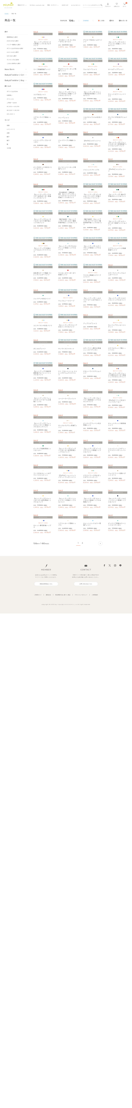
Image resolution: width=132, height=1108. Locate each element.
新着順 (110, 20)
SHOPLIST (65, 5)
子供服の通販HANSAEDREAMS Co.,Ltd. (67, 1099)
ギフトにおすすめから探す (15, 48)
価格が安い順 (123, 20)
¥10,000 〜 (11, 114)
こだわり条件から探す (14, 63)
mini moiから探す (13, 52)
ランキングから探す (13, 59)
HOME (7, 13)
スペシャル (10, 99)
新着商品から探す (12, 37)
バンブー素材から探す (14, 44)
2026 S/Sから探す (13, 41)
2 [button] (82, 1037)
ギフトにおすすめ (12, 91)
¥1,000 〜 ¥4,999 (13, 106)
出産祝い (9, 95)
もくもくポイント (75, 5)
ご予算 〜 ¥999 (12, 103)
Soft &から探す (12, 56)
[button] (100, 1038)
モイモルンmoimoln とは (37, 5)
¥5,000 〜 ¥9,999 (13, 110)
